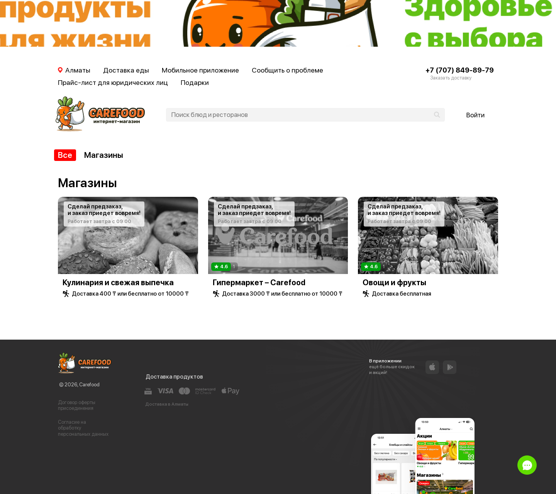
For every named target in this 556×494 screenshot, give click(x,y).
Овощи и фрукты (394, 282)
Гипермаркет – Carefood (259, 282)
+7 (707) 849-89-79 (459, 70)
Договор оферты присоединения (76, 405)
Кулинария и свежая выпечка (118, 282)
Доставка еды (126, 70)
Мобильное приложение (200, 70)
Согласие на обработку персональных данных (83, 428)
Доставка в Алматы (166, 404)
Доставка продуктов (174, 376)
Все (65, 155)
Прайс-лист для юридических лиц (113, 82)
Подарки (195, 82)
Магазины (103, 155)
